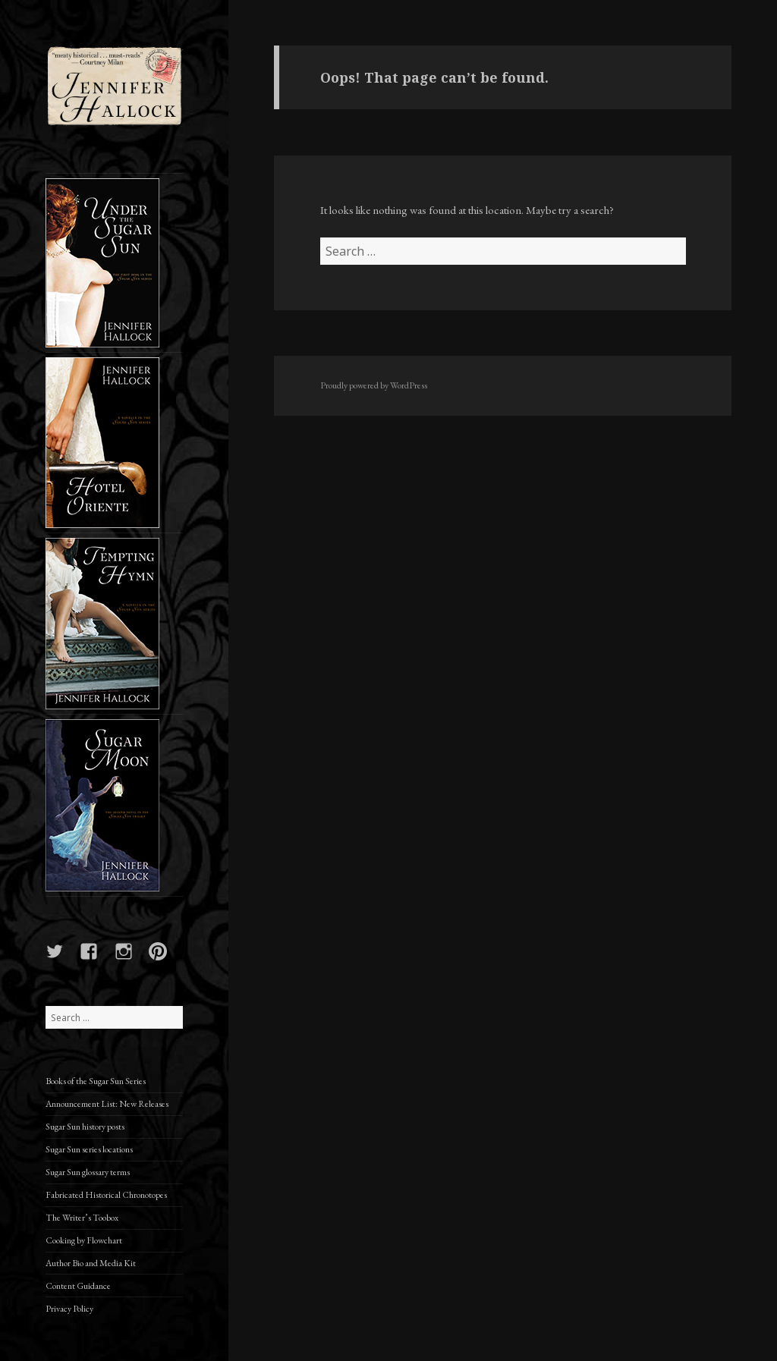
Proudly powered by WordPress (373, 385)
